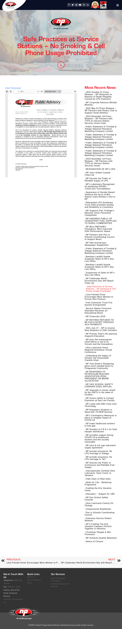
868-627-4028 (14, 587)
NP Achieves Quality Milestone (101, 538)
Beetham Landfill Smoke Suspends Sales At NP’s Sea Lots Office (99, 259)
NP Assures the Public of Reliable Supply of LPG (98, 179)
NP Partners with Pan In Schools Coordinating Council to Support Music (99, 237)
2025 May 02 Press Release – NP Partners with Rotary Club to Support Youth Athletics (101, 110)
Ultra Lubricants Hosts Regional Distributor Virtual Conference (98, 350)
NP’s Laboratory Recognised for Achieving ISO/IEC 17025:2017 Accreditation (99, 186)
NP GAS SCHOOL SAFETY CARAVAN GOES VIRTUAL (99, 385)
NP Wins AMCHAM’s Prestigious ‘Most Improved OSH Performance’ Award (98, 229)
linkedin (87, 4)
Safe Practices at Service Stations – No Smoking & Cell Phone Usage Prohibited (101, 288)
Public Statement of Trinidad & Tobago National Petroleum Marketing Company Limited (100, 129)
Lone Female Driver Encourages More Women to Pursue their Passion (99, 297)
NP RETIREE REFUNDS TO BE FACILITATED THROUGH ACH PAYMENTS (99, 322)
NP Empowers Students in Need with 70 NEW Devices (98, 411)
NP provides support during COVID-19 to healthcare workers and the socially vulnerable (99, 438)
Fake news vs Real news (98, 479)
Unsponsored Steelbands (98, 509)
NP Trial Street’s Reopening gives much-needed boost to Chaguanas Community (99, 366)
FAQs (29, 583)
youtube (80, 4)
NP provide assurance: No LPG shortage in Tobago (98, 452)
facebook (68, 4)
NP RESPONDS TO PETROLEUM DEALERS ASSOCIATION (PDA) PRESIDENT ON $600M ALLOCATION (97, 376)
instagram (76, 4)
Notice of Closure (94, 541)
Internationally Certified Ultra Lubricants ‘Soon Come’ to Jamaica (100, 473)
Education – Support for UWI (100, 494)
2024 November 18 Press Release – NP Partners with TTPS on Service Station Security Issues (98, 162)
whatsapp (84, 4)
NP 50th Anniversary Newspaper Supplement (97, 244)
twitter (72, 4)
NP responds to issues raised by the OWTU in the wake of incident (100, 392)
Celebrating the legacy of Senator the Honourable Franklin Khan (98, 358)
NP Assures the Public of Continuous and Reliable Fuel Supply (99, 465)
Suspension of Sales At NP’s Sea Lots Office (99, 274)
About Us (31, 577)
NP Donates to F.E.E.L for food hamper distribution (101, 430)
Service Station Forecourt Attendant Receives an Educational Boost (98, 310)
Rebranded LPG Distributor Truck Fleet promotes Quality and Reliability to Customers (99, 204)
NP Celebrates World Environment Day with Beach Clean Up (99, 280)
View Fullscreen (13, 88)
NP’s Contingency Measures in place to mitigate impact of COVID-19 (101, 417)
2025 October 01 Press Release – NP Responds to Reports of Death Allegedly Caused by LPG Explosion (98, 95)
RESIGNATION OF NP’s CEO (100, 169)
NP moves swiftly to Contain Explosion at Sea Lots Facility (100, 399)
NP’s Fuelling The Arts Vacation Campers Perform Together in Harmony (98, 526)
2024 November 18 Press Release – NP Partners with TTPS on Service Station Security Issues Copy (98, 119)
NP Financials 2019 (95, 316)
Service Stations (34, 580)
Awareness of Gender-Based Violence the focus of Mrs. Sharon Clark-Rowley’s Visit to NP (100, 195)
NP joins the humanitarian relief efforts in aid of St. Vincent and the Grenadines (99, 342)
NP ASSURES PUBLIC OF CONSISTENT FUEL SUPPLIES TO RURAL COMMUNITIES (100, 221)
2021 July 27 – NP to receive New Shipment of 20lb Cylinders (101, 329)
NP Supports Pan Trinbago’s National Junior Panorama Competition (99, 213)
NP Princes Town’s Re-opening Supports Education (101, 335)
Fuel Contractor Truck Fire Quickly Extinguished (98, 304)
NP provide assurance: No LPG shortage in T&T (98, 458)
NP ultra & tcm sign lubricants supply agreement (100, 446)
